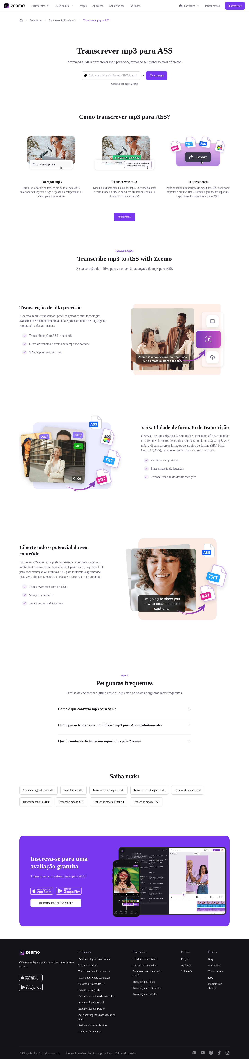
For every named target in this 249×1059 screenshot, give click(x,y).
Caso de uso (65, 6)
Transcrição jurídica (144, 981)
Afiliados (135, 5)
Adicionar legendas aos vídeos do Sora (97, 1016)
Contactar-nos (116, 5)
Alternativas (214, 965)
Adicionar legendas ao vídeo (94, 958)
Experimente (124, 216)
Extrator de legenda (89, 990)
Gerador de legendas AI (91, 983)
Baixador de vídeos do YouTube (96, 996)
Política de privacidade (100, 1053)
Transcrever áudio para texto (62, 20)
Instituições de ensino (145, 965)
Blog (210, 958)
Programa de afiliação (215, 985)
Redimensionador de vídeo (93, 1025)
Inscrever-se (235, 5)
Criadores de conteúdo (145, 958)
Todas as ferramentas (90, 1031)
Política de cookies (125, 1053)
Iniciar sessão (212, 5)
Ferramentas (40, 6)
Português (189, 6)
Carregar (156, 75)
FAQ (210, 977)
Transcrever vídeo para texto (94, 977)
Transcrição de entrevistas (147, 987)
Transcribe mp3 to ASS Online (56, 902)
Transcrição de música (145, 994)
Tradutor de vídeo (88, 965)
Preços (83, 5)
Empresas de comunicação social (147, 973)
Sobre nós (186, 971)
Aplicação (97, 5)
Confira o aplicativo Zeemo (124, 84)
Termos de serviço (76, 1053)
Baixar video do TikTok (91, 1002)
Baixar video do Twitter (91, 1008)
